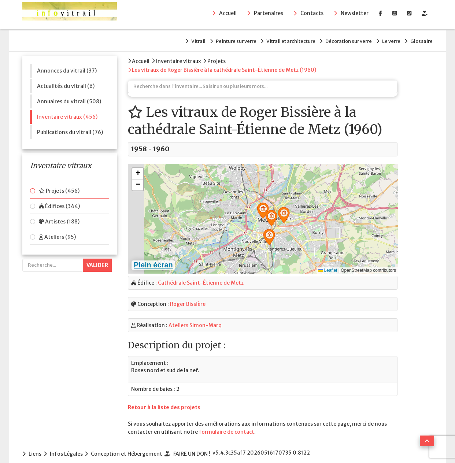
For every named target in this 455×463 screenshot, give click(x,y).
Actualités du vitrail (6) (66, 81)
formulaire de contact (226, 425)
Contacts (311, 15)
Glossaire (421, 39)
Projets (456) (59, 186)
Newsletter (355, 15)
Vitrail (168, 39)
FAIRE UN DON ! (200, 446)
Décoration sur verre (336, 39)
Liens (35, 446)
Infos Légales (69, 446)
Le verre (385, 39)
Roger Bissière (188, 297)
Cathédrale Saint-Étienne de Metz (201, 276)
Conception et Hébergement (133, 446)
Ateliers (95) (57, 232)
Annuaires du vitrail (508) (69, 97)
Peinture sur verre (211, 39)
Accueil (228, 15)
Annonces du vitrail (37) (67, 66)
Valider (97, 261)
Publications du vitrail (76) (70, 128)
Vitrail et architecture (272, 39)
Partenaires (268, 15)
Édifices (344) (59, 202)
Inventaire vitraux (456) (67, 112)
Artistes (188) (59, 217)
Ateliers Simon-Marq (195, 318)
